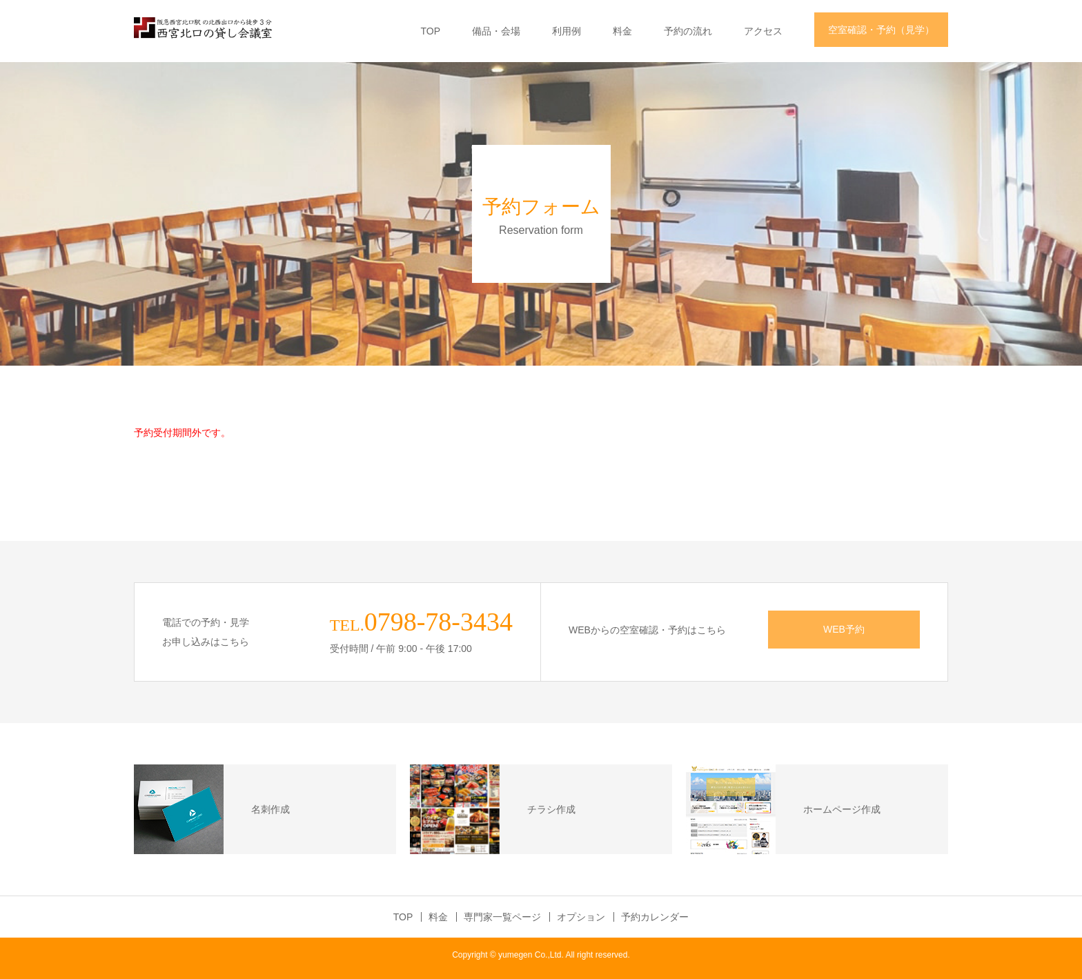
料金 (622, 31)
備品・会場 (496, 31)
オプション (581, 917)
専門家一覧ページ (502, 917)
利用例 (566, 31)
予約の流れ (688, 31)
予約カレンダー (655, 917)
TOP (430, 31)
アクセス (763, 31)
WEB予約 (844, 629)
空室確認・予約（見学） (881, 29)
